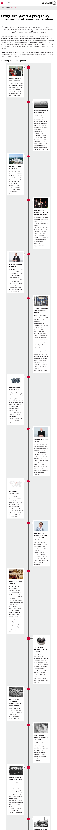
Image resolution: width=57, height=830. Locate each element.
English (9, 3)
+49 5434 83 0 (7, 815)
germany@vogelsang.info (12, 817)
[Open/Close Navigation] (2, 2)
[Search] (4, 3)
